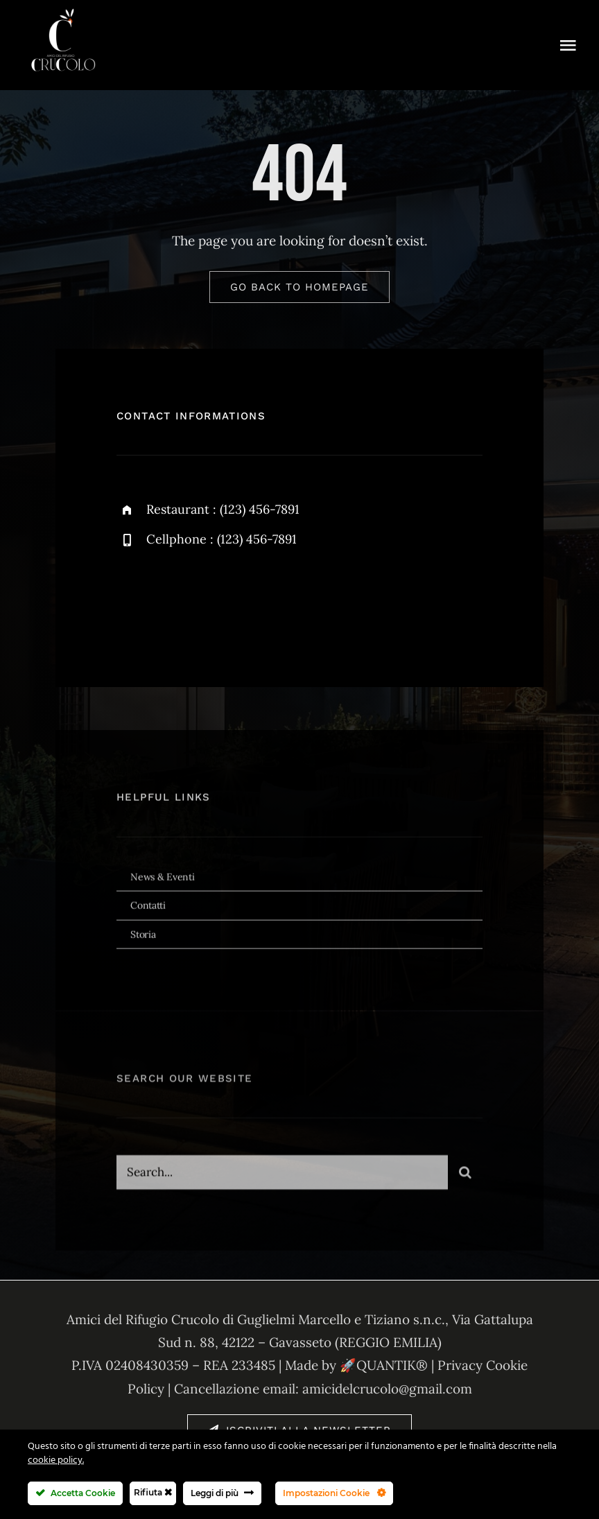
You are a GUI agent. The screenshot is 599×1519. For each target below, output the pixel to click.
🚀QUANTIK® (384, 1365)
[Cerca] (465, 1180)
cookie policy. (56, 1460)
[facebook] (132, 600)
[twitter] (170, 600)
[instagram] (208, 600)
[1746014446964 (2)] (62, 9)
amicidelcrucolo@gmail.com (387, 1388)
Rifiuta (153, 1492)
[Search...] (282, 1180)
